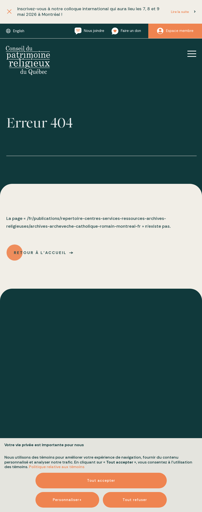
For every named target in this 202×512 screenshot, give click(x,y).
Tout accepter (101, 460)
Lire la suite (180, 12)
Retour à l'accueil (40, 253)
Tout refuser (135, 480)
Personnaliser (67, 480)
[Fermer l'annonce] (9, 11)
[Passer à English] (15, 31)
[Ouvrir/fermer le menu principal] (188, 53)
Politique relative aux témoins (56, 447)
